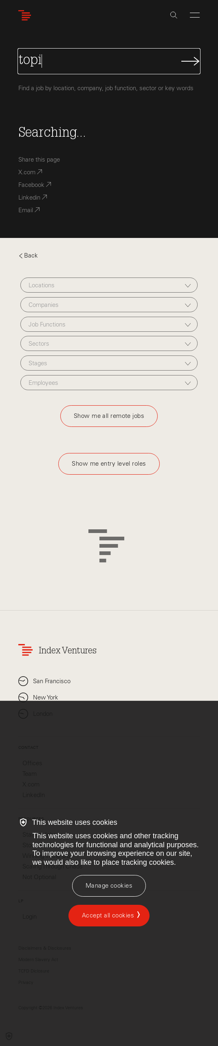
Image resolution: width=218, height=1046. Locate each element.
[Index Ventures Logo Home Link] (26, 15)
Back (28, 255)
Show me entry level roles (109, 463)
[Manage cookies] (109, 886)
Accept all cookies (108, 915)
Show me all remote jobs (109, 416)
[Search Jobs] (109, 61)
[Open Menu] (195, 15)
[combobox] (109, 285)
